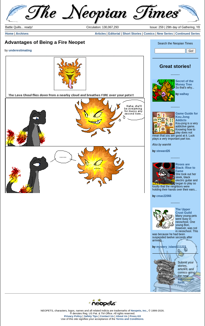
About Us (121, 316)
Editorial (114, 33)
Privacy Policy (73, 316)
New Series (165, 33)
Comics (149, 33)
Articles (100, 33)
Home (9, 33)
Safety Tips (91, 316)
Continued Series (187, 33)
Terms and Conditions (129, 319)
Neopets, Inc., (139, 310)
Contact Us (107, 316)
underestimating (20, 50)
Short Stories (131, 33)
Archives (22, 33)
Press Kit (135, 316)
